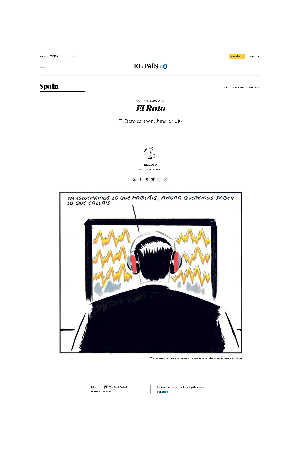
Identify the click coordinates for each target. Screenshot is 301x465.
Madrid (226, 87)
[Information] (162, 101)
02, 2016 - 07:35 (150, 169)
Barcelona (238, 87)
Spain (49, 86)
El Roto (150, 164)
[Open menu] (43, 66)
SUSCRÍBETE (236, 56)
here (165, 391)
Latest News (254, 87)
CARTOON (142, 101)
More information (101, 391)
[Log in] (253, 56)
